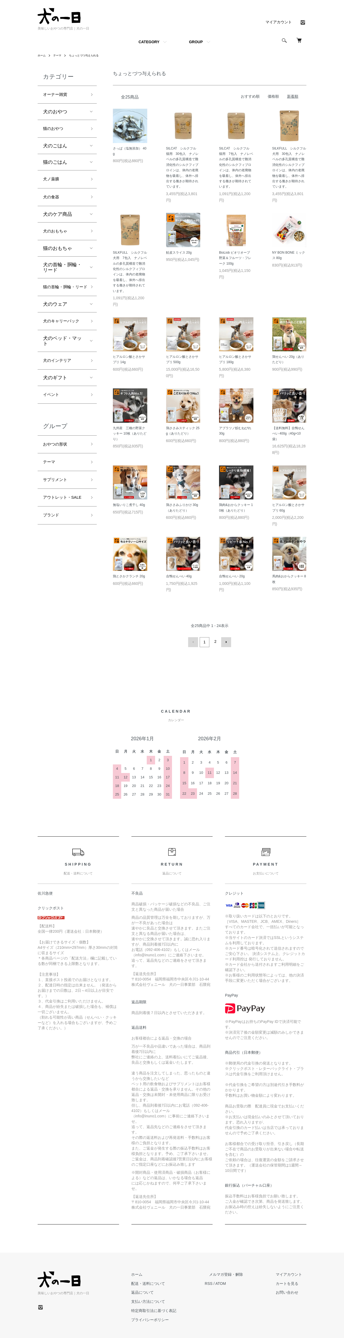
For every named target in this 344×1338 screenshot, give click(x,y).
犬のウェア (55, 321)
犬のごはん (55, 148)
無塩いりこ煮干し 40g (129, 505)
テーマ (59, 55)
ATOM (238, 1282)
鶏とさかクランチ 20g (129, 576)
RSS (226, 1282)
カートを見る (291, 1282)
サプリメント (57, 513)
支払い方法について (170, 1300)
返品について (164, 1291)
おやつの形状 (57, 474)
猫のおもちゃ (57, 255)
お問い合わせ (291, 1291)
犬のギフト (55, 406)
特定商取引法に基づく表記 (175, 1309)
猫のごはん (55, 165)
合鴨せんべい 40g (179, 576)
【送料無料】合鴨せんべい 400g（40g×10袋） (288, 433)
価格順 (273, 96)
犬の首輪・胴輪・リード (62, 274)
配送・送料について (170, 1282)
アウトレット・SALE (60, 536)
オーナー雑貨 (57, 95)
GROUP (196, 42)
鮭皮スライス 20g (179, 252)
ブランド (52, 559)
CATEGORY (148, 42)
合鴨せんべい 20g (232, 576)
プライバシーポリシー (171, 1318)
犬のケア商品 (57, 220)
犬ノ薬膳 (52, 182)
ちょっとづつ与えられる (90, 55)
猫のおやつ (55, 131)
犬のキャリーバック (62, 343)
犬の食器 (52, 202)
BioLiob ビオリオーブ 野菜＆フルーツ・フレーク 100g (236, 258)
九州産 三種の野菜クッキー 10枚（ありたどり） (129, 433)
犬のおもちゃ (57, 237)
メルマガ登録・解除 (239, 1273)
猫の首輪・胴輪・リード (62, 299)
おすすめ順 (250, 96)
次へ (225, 641)
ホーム (42, 55)
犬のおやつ (55, 113)
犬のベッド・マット (62, 367)
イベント (52, 423)
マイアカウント (279, 22)
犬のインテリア (60, 388)
